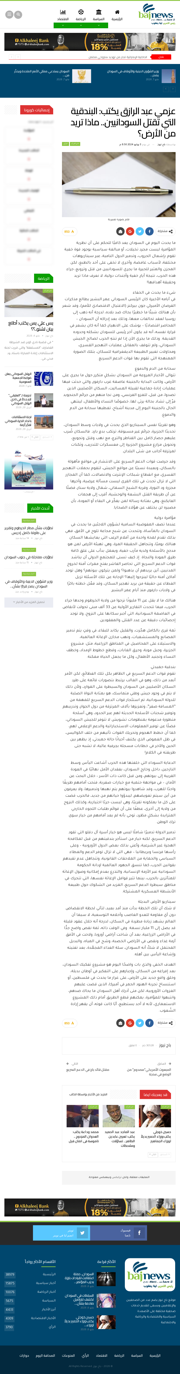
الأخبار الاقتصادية (43, 1318)
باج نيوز (97, 1366)
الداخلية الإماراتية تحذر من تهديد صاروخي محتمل (118, 57)
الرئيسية (126, 15)
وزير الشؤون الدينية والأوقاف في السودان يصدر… (128, 73)
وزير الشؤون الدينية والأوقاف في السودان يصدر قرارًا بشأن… (29, 583)
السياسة (107, 15)
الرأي (65, 144)
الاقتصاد (70, 15)
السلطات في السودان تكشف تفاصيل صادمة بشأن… (79, 1299)
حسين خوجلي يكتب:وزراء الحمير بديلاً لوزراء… (79, 1321)
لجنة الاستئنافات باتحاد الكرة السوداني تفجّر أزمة (18, 421)
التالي (152, 1154)
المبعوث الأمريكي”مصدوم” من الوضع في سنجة (149, 1071)
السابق (164, 1154)
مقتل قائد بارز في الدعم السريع (87, 1069)
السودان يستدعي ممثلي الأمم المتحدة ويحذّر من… (36, 73)
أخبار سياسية (29, 521)
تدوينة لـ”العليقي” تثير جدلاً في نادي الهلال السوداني (19, 399)
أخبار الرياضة (46, 1292)
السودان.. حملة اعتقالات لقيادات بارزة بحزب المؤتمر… (79, 1278)
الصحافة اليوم (45, 1355)
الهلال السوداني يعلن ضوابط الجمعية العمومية (18, 378)
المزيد (52, 15)
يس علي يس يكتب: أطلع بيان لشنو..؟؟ (30, 326)
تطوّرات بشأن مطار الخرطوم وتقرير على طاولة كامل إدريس (29, 530)
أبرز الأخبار (49, 1310)
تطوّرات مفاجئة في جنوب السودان (28, 557)
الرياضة (89, 15)
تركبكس (116, 1177)
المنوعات (68, 1355)
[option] (90, 78)
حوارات (24, 1355)
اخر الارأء (75, 144)
